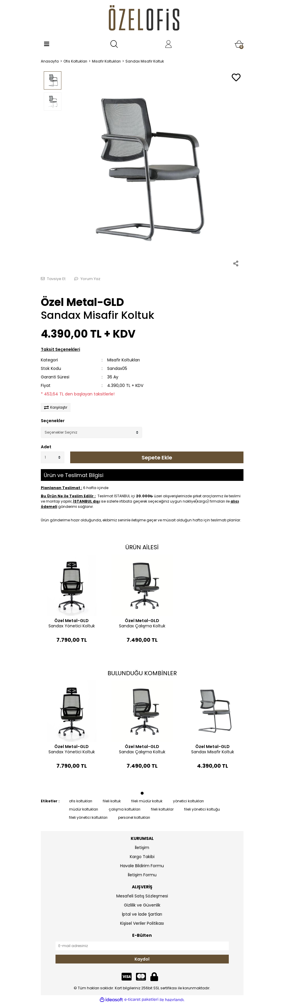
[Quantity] (52, 457)
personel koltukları (134, 817)
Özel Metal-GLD (82, 302)
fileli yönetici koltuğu (202, 809)
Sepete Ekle (157, 457)
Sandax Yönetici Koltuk (71, 626)
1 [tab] (142, 793)
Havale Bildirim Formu (142, 866)
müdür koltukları (83, 809)
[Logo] (142, 19)
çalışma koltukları (124, 809)
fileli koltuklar (162, 809)
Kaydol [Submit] (142, 959)
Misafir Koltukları (123, 360)
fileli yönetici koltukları (88, 817)
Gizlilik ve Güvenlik (142, 905)
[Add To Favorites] (236, 78)
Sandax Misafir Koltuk (212, 752)
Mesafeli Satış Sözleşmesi (142, 896)
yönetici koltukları (188, 801)
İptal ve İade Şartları (142, 914)
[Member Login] (168, 44)
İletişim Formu (142, 875)
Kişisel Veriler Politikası (142, 923)
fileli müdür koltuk (146, 801)
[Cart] (239, 44)
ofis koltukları (80, 801)
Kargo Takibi (142, 857)
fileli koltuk (112, 801)
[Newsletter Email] (142, 945)
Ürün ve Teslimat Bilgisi (73, 475)
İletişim (142, 847)
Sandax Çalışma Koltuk (142, 626)
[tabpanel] (71, 609)
